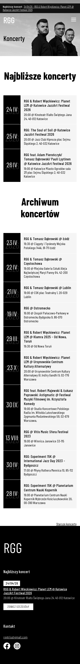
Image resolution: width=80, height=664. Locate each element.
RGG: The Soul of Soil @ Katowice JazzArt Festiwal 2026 (47, 132)
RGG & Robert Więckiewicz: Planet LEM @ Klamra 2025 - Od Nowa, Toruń (47, 336)
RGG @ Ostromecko (37, 308)
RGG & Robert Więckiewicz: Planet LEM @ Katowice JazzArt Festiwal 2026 (47, 105)
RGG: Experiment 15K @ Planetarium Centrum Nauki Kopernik (48, 487)
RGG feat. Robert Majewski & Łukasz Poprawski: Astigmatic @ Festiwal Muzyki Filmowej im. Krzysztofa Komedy (48, 397)
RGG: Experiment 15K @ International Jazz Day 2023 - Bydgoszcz (44, 460)
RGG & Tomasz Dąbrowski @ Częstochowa (43, 261)
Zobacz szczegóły (18, 606)
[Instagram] (17, 646)
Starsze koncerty (66, 524)
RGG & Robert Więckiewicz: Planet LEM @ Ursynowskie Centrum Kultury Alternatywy (47, 361)
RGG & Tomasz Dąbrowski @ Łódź (46, 238)
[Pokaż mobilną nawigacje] (74, 20)
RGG (9, 20)
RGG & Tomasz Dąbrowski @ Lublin (47, 287)
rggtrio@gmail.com (15, 637)
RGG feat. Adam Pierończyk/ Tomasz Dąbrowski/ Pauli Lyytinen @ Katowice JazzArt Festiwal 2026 (48, 159)
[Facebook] (6, 646)
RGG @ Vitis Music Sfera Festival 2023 (46, 433)
